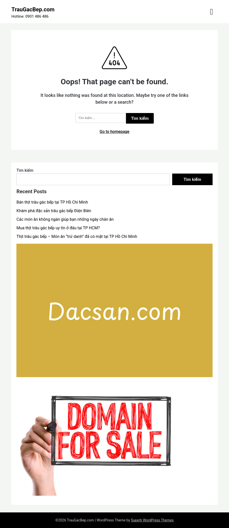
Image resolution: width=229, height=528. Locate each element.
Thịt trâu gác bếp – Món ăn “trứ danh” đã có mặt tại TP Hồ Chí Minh (76, 236)
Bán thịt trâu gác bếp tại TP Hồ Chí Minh (52, 202)
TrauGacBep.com (33, 9)
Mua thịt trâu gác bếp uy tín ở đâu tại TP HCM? (58, 228)
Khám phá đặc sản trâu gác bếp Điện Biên (53, 210)
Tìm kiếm (24, 170)
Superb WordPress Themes (152, 520)
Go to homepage (115, 131)
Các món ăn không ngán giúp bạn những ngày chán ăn (65, 219)
